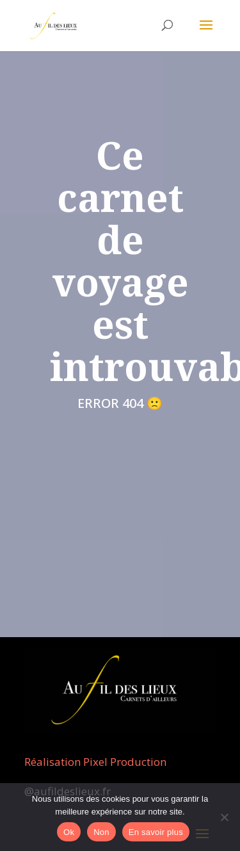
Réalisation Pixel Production (95, 761)
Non (101, 832)
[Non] (224, 817)
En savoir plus (156, 832)
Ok (68, 832)
